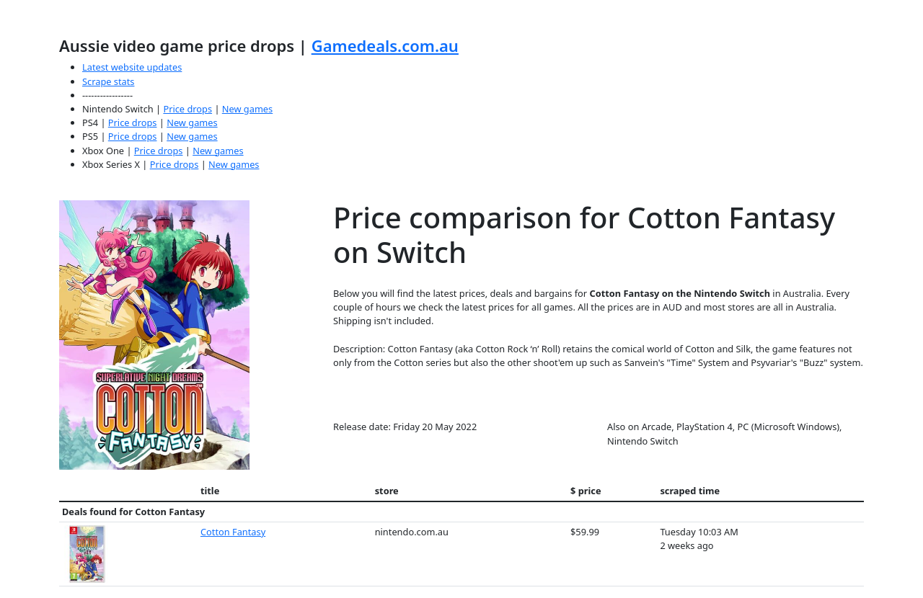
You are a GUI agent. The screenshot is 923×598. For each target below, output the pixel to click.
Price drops (187, 108)
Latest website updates (132, 67)
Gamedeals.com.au (385, 45)
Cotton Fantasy (232, 531)
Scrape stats (108, 81)
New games (247, 108)
